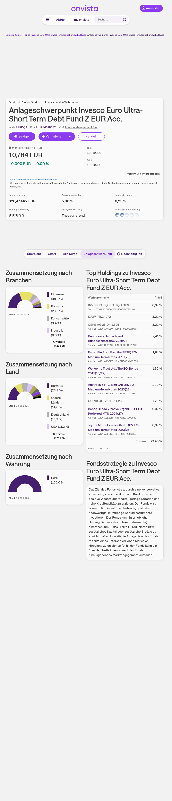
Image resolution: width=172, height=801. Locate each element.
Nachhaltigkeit (129, 254)
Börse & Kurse (13, 34)
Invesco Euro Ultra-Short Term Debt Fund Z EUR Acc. (59, 34)
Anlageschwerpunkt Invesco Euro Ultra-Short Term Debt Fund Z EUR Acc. (126, 34)
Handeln (91, 136)
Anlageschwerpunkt (97, 254)
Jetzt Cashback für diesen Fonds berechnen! (33, 179)
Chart (52, 254)
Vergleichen (52, 136)
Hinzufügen (22, 136)
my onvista (81, 20)
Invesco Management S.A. (81, 127)
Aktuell (61, 20)
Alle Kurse (70, 254)
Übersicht (34, 254)
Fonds (26, 34)
